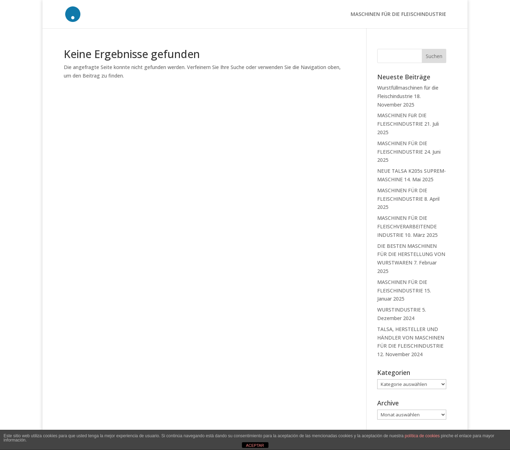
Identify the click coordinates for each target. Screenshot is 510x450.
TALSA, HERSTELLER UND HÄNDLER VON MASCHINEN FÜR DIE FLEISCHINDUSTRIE (410, 337)
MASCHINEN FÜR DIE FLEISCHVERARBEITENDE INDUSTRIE (407, 226)
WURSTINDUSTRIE (399, 309)
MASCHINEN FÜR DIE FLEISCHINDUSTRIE (398, 14)
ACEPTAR (255, 445)
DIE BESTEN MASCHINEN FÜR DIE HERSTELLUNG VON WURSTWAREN (411, 254)
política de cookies (422, 435)
